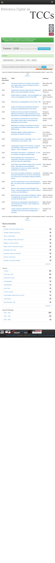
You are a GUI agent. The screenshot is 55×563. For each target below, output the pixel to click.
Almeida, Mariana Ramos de (12, 232)
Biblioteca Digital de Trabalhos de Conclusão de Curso (19, 39)
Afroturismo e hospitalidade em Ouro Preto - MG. (26, 102)
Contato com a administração (46, 335)
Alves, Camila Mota (9, 236)
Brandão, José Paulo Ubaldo (12, 260)
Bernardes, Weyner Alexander (12, 253)
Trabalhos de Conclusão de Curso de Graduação (19, 40)
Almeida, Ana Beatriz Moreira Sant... (14, 229)
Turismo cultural (8, 292)
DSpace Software (12, 335)
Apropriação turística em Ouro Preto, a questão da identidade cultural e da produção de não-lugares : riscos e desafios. (25, 147)
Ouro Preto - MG (8, 274)
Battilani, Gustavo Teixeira (11, 243)
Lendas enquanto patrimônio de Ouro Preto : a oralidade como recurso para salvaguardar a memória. (25, 210)
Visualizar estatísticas (44, 48)
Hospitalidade (8, 285)
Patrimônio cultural (9, 278)
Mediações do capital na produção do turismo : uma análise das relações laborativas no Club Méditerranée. (25, 127)
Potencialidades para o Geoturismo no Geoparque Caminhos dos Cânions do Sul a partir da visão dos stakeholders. (24, 159)
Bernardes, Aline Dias (10, 250)
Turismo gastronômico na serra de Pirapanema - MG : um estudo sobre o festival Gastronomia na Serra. (26, 183)
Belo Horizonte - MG (9, 302)
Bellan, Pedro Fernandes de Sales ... (14, 246)
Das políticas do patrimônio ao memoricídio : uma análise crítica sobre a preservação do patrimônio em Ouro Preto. (25, 120)
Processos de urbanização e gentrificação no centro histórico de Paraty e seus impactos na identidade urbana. (25, 203)
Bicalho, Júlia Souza (9, 257)
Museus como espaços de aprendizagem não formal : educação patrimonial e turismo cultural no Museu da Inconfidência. (26, 190)
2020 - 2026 (7, 312)
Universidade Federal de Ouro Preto (14, 295)
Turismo (6, 271)
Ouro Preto (7, 288)
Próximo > (28, 76)
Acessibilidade (8, 281)
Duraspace (34, 335)
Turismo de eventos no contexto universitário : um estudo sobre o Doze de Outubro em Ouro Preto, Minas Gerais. (25, 85)
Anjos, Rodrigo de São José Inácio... (14, 239)
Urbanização (7, 298)
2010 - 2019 (7, 316)
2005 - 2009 (7, 319)
